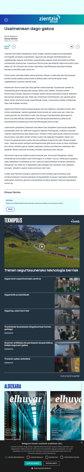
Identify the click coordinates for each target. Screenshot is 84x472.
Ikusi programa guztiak (70, 376)
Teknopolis (13, 220)
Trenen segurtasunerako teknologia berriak (41, 270)
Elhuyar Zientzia (10, 39)
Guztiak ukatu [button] (51, 463)
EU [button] (14, 46)
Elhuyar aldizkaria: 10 (11, 36)
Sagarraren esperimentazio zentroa (22, 279)
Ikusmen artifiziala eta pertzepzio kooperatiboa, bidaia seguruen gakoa (28, 344)
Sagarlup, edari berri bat (16, 311)
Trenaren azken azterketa (17, 359)
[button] (6, 20)
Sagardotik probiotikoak (16, 295)
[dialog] (42, 456)
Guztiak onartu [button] (33, 463)
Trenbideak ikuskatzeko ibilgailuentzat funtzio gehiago (27, 328)
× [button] (81, 442)
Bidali (10, 209)
